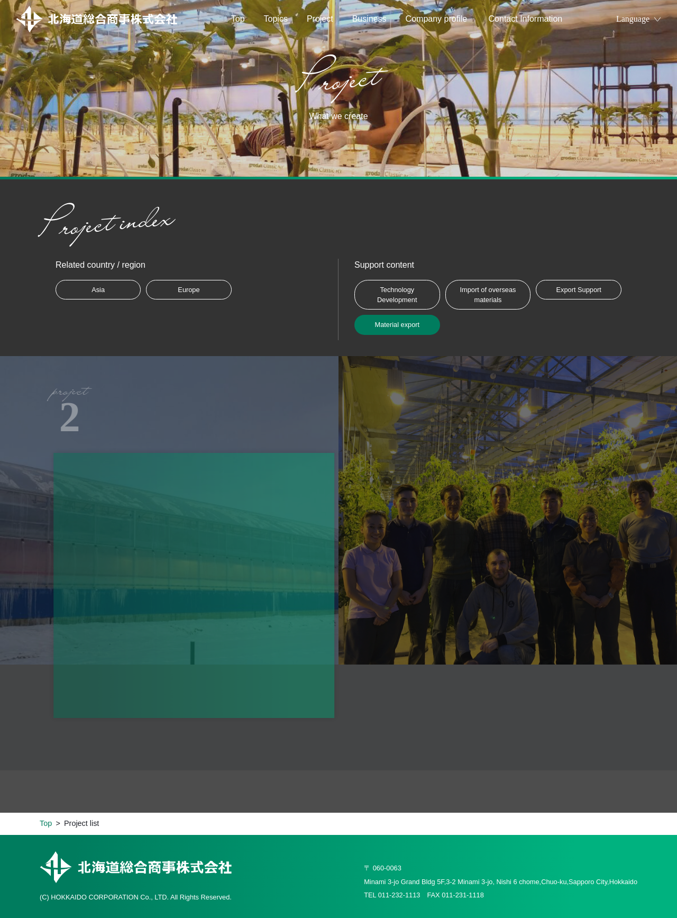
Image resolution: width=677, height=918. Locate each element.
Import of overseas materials (488, 295)
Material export (396, 325)
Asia (98, 290)
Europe (188, 290)
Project (320, 18)
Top (238, 18)
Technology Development (397, 295)
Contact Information (526, 18)
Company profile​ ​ (438, 18)
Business (369, 18)
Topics (276, 18)
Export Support (578, 290)
